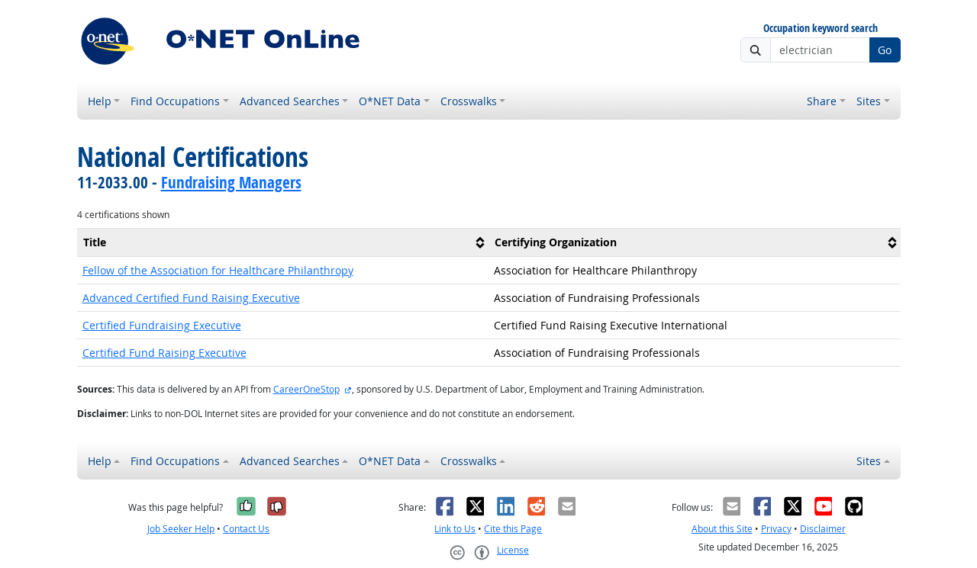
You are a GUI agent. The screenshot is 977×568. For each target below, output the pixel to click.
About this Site (722, 528)
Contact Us (246, 528)
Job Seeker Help (180, 528)
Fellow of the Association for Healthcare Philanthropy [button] (217, 270)
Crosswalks (468, 101)
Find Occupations (175, 101)
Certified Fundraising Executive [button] (161, 325)
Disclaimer (823, 528)
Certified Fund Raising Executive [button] (164, 352)
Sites (868, 101)
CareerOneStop (306, 389)
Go (885, 50)
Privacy (776, 528)
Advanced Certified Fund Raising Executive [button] (191, 297)
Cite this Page (513, 528)
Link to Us (455, 528)
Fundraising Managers (231, 182)
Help (99, 101)
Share (822, 101)
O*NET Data (390, 101)
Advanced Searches (290, 101)
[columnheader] (283, 242)
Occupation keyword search (820, 28)
